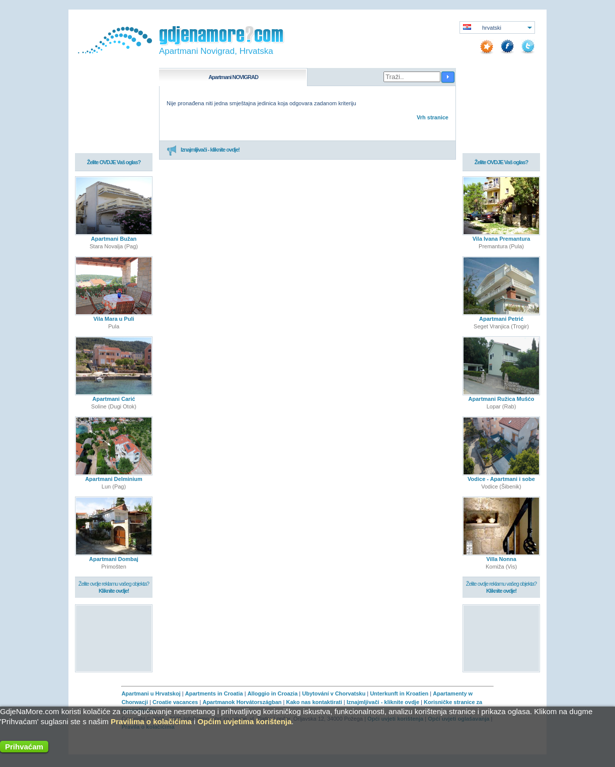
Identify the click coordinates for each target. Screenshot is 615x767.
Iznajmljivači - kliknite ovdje (383, 702)
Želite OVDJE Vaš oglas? (114, 162)
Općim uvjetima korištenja (245, 721)
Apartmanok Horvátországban (241, 702)
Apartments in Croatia (214, 693)
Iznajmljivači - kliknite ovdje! (203, 150)
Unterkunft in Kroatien (399, 693)
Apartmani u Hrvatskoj (150, 693)
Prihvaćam (24, 746)
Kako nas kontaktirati (314, 702)
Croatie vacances (175, 702)
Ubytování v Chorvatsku (333, 693)
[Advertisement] (114, 637)
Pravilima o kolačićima (151, 721)
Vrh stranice (432, 117)
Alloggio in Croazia (273, 693)
